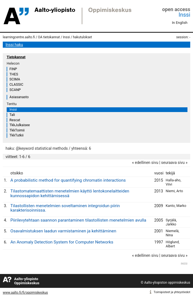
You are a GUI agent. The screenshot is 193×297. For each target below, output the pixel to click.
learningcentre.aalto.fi (19, 37)
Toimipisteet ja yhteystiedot (172, 292)
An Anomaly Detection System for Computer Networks (62, 242)
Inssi (184, 14)
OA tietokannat (49, 37)
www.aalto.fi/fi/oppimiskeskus (25, 293)
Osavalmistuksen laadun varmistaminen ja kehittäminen (63, 231)
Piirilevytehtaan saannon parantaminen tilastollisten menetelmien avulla (78, 220)
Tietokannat (16, 57)
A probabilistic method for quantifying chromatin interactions (68, 180)
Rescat (14, 120)
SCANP (15, 90)
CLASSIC (16, 84)
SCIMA (14, 79)
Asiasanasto (19, 97)
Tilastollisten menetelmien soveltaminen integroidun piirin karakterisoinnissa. (65, 208)
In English (179, 23)
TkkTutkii (16, 135)
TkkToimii (17, 130)
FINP (13, 69)
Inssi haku (14, 44)
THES (13, 74)
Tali (12, 115)
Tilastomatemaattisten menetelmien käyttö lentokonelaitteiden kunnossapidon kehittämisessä (70, 193)
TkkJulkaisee (19, 125)
